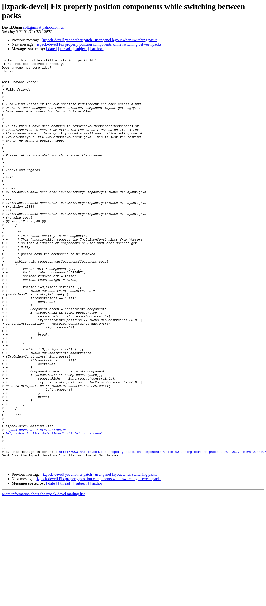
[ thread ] (65, 49)
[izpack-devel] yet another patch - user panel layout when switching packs (99, 40)
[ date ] (51, 49)
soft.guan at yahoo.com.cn (43, 27)
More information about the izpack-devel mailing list (43, 575)
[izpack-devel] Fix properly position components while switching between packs (98, 44)
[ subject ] (81, 49)
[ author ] (97, 49)
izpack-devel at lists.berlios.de (36, 504)
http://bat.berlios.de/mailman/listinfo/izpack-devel (54, 508)
